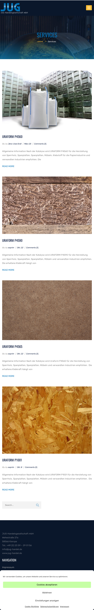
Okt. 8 (19, 467)
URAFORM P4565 (12, 346)
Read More (8, 166)
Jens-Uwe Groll (14, 144)
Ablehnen (47, 592)
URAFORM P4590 (12, 240)
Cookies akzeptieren (47, 584)
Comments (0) (40, 144)
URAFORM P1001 (12, 460)
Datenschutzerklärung (49, 607)
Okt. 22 (20, 248)
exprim (11, 248)
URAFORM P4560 (12, 136)
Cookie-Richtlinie (32, 607)
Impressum (64, 607)
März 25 (27, 144)
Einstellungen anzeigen (47, 600)
